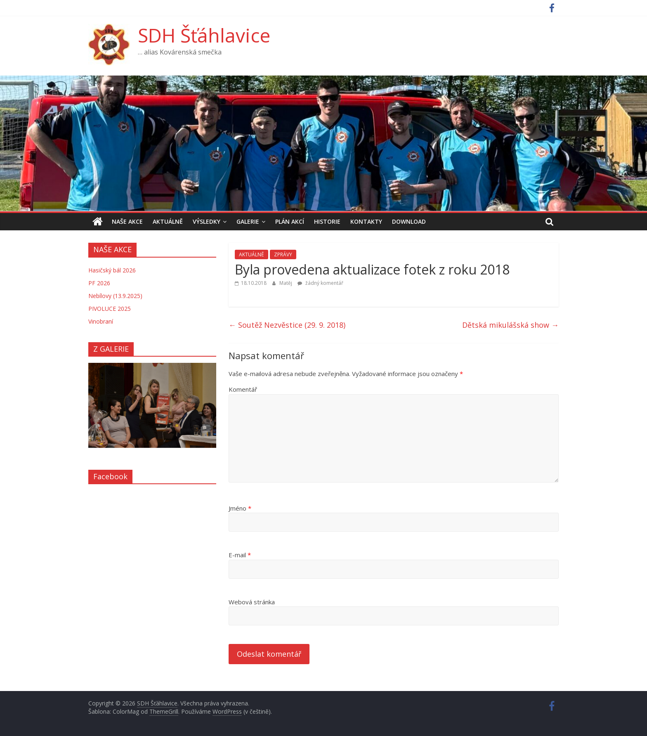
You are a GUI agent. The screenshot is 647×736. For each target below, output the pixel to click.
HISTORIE (327, 221)
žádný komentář (320, 282)
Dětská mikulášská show (510, 325)
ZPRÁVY (283, 254)
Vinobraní (100, 321)
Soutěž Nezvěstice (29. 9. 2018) (287, 325)
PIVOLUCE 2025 (109, 308)
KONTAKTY (366, 221)
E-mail (240, 555)
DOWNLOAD (409, 221)
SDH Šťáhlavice (204, 35)
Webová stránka (252, 602)
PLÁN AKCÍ (289, 221)
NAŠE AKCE (127, 221)
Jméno (240, 508)
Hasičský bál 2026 (112, 270)
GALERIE (247, 221)
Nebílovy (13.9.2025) (115, 296)
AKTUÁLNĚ (168, 221)
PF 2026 (99, 283)
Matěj (286, 282)
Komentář (243, 389)
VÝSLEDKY (206, 221)
